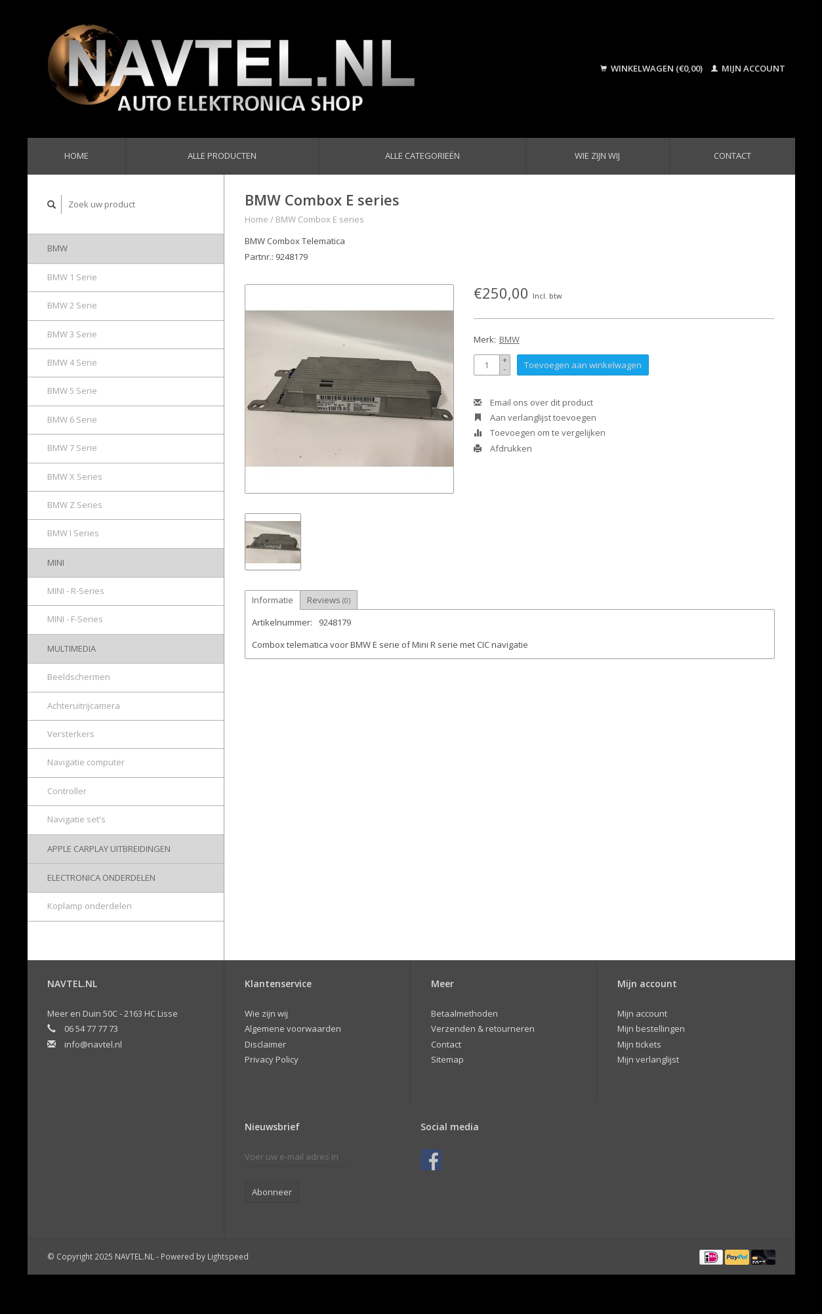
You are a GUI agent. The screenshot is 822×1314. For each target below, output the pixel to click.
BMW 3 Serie (72, 334)
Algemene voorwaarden (293, 1028)
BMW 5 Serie (72, 390)
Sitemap (447, 1059)
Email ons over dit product (533, 402)
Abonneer (272, 1192)
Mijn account (748, 68)
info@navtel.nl (93, 1044)
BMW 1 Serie (72, 277)
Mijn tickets (639, 1044)
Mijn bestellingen (651, 1028)
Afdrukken (503, 448)
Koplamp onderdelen (89, 906)
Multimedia (71, 648)
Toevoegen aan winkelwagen (583, 365)
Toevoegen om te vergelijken (540, 432)
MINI (55, 562)
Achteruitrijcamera (83, 705)
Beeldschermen (78, 677)
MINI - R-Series (75, 591)
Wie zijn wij (597, 155)
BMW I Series (73, 533)
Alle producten (222, 155)
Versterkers (70, 734)
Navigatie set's (76, 819)
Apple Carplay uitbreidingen (109, 849)
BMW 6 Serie (72, 419)
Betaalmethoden (464, 1013)
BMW (57, 248)
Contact (732, 155)
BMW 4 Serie (72, 362)
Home (76, 155)
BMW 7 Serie (72, 448)
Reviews (328, 600)
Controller (67, 791)
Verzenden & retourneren (483, 1028)
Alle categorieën (422, 155)
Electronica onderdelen (101, 877)
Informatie (272, 600)
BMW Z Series (74, 505)
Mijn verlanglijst (648, 1059)
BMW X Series (74, 476)
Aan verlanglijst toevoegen (535, 417)
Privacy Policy (271, 1059)
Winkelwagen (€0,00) (652, 68)
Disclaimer (265, 1044)
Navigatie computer (86, 762)
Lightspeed (228, 1256)
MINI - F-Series (75, 619)
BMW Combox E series (320, 219)
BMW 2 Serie (72, 305)
